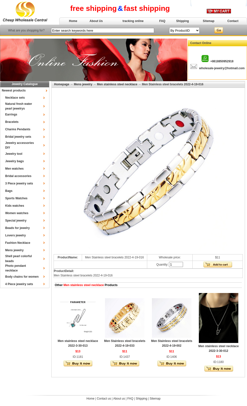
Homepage (61, 84)
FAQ (162, 21)
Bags (8, 191)
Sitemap (208, 21)
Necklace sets (15, 97)
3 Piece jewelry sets (19, 183)
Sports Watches (16, 198)
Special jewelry (15, 220)
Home (73, 21)
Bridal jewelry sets (18, 136)
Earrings (11, 114)
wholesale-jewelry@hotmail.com (222, 68)
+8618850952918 (221, 61)
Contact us (104, 398)
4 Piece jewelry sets (19, 284)
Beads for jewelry (17, 228)
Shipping (182, 21)
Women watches (16, 213)
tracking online (133, 21)
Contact (233, 21)
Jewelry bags (14, 161)
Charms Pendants (17, 129)
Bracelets (12, 122)
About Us (96, 21)
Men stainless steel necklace (117, 84)
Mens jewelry (14, 250)
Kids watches (14, 205)
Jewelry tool (13, 154)
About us (119, 398)
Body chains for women (22, 276)
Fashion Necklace (17, 243)
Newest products (14, 90)
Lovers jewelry (15, 235)
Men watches (14, 168)
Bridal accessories (18, 176)
